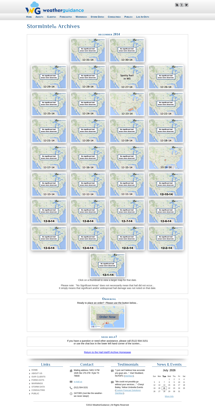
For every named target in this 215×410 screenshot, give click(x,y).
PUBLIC (35, 393)
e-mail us (78, 381)
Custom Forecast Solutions (128, 390)
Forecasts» (66, 16)
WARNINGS (37, 383)
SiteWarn (129, 376)
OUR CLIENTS (39, 377)
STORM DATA (38, 387)
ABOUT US (37, 373)
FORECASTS (38, 380)
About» (39, 16)
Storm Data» (97, 16)
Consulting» (114, 16)
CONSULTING (38, 390)
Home (29, 16)
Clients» (51, 16)
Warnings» (81, 16)
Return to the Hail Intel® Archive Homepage (107, 352)
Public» (128, 16)
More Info (169, 396)
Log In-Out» (142, 16)
